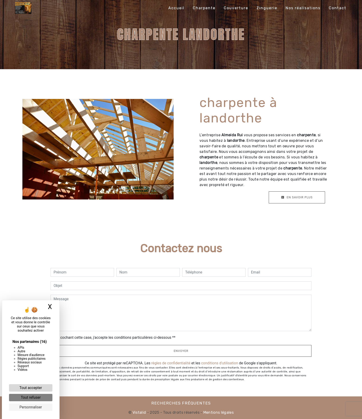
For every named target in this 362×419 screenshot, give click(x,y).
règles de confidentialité (170, 363)
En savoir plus (297, 197)
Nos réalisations (303, 8)
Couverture (236, 8)
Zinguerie (266, 8)
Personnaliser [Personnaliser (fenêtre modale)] (30, 407)
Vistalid (139, 412)
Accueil (176, 8)
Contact (337, 8)
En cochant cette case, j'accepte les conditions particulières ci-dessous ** (115, 337)
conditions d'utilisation (219, 363)
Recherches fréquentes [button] (181, 403)
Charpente (204, 8)
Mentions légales (218, 412)
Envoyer (181, 351)
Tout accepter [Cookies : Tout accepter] (30, 388)
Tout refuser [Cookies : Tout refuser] (31, 397)
